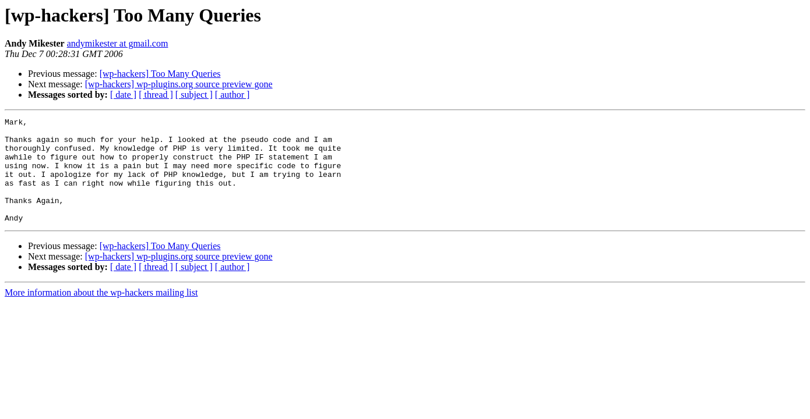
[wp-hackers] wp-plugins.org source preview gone (179, 84)
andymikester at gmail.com (117, 43)
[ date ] (123, 95)
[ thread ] (156, 95)
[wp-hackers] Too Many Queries (160, 74)
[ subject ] (194, 95)
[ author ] (232, 95)
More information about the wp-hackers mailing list (101, 313)
